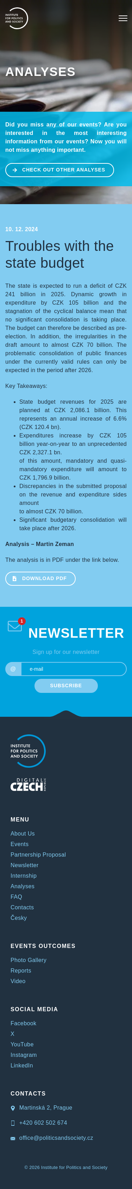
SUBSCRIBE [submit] (66, 685)
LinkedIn (22, 1065)
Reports (21, 971)
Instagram (24, 1055)
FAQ (16, 897)
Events (20, 844)
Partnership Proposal (38, 855)
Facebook (23, 1023)
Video (18, 981)
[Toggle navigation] (123, 18)
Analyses (40, 71)
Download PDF (36, 578)
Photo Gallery (28, 960)
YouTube (22, 1044)
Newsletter (25, 865)
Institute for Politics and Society (74, 1167)
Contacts (22, 907)
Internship (24, 876)
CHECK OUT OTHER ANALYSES (55, 169)
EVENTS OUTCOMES (43, 946)
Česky (19, 918)
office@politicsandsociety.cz (52, 1138)
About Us (23, 834)
